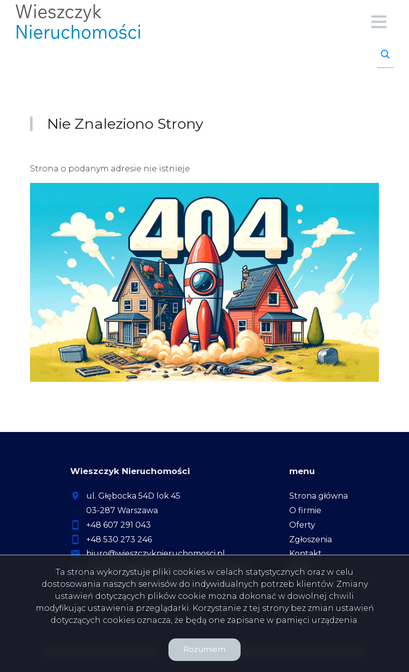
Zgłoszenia (310, 539)
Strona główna (318, 496)
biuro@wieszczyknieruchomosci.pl (155, 553)
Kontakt (305, 553)
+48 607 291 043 (118, 525)
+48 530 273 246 (119, 539)
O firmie (305, 510)
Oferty (302, 525)
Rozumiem (204, 649)
